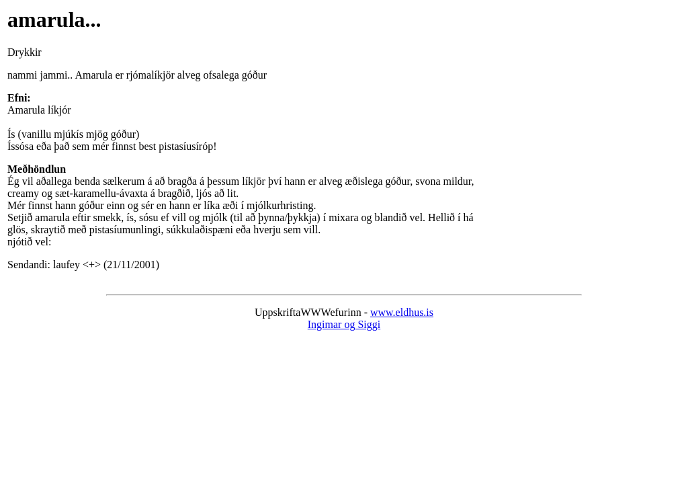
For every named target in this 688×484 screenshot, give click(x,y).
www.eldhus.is (401, 312)
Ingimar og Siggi (344, 324)
